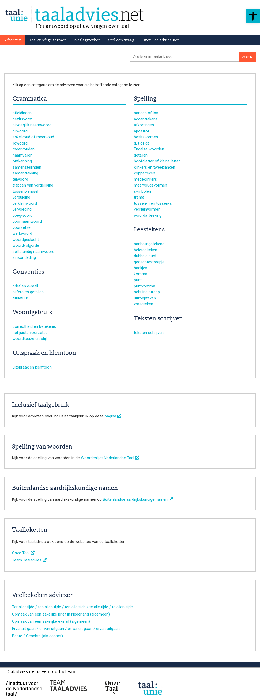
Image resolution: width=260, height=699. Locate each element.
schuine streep (147, 292)
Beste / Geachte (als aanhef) (37, 635)
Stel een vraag (121, 40)
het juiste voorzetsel (30, 332)
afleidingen (22, 113)
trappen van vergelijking (33, 185)
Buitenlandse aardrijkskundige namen (138, 499)
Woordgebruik (32, 312)
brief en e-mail (25, 286)
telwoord (20, 179)
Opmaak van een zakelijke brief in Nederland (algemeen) (61, 614)
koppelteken (144, 173)
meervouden (24, 149)
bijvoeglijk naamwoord (32, 125)
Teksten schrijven (158, 319)
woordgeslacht (26, 239)
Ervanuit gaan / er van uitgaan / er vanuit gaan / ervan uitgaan (66, 628)
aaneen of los (146, 113)
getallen (141, 155)
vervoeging (22, 209)
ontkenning (22, 161)
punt (138, 280)
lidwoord (20, 143)
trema (139, 197)
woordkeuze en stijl (30, 338)
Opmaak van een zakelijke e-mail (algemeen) (51, 621)
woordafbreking (147, 215)
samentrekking (25, 173)
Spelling (145, 99)
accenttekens (146, 119)
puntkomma (144, 286)
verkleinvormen (147, 209)
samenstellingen (27, 167)
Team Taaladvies (29, 560)
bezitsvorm (22, 119)
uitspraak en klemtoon (32, 367)
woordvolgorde (26, 245)
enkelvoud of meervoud (33, 137)
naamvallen (22, 155)
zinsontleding (24, 257)
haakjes (140, 267)
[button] (253, 16)
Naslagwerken (87, 40)
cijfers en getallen (28, 292)
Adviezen (12, 40)
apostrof (141, 131)
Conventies (28, 272)
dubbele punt (145, 255)
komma (140, 274)
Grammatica (30, 99)
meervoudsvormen (150, 185)
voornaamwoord (27, 221)
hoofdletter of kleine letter (157, 161)
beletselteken (145, 250)
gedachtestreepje (149, 262)
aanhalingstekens (149, 243)
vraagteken (143, 304)
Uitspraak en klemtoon (44, 353)
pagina (113, 416)
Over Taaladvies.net (160, 40)
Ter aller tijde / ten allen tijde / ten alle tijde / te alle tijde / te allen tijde (72, 607)
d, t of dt (141, 143)
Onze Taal (23, 552)
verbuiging (21, 197)
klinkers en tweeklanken (154, 167)
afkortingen (144, 125)
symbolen (142, 191)
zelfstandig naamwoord (33, 251)
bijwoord (20, 131)
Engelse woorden (149, 149)
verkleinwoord (25, 203)
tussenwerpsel (25, 191)
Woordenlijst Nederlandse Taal (110, 457)
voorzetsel (22, 227)
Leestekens (149, 230)
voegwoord (22, 215)
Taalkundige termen (48, 40)
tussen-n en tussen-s (153, 203)
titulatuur (20, 298)
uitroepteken (145, 298)
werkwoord (22, 233)
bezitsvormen (146, 137)
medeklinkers (145, 179)
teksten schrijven (149, 332)
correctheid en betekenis (34, 326)
